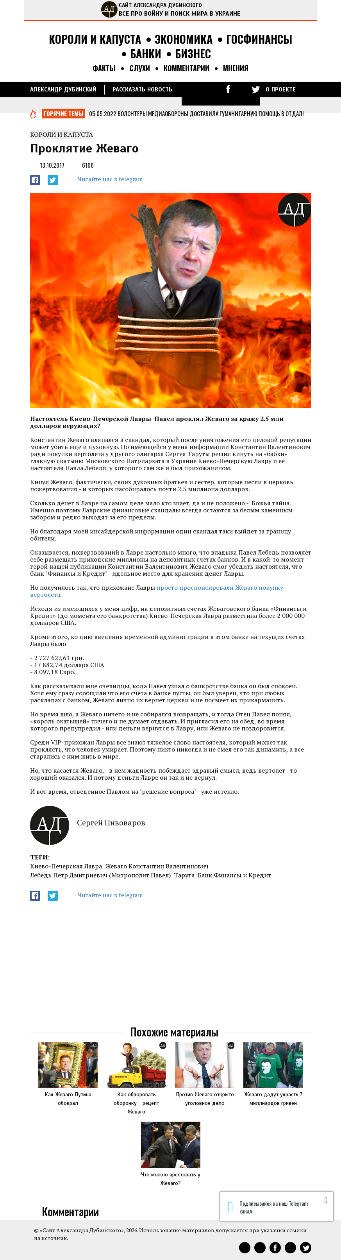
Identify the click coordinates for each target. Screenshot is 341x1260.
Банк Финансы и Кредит (234, 875)
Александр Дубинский (63, 89)
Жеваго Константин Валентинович (157, 866)
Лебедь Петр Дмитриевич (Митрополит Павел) (100, 875)
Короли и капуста (95, 39)
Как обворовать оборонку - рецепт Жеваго (136, 1103)
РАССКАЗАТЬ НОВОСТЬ (142, 89)
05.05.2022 (102, 113)
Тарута (184, 875)
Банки (145, 54)
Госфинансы (259, 39)
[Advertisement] (170, 963)
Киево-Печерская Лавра (66, 866)
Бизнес (193, 54)
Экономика (183, 39)
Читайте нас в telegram (110, 179)
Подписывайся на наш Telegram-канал (269, 1207)
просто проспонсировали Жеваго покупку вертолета (156, 591)
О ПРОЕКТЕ (281, 89)
